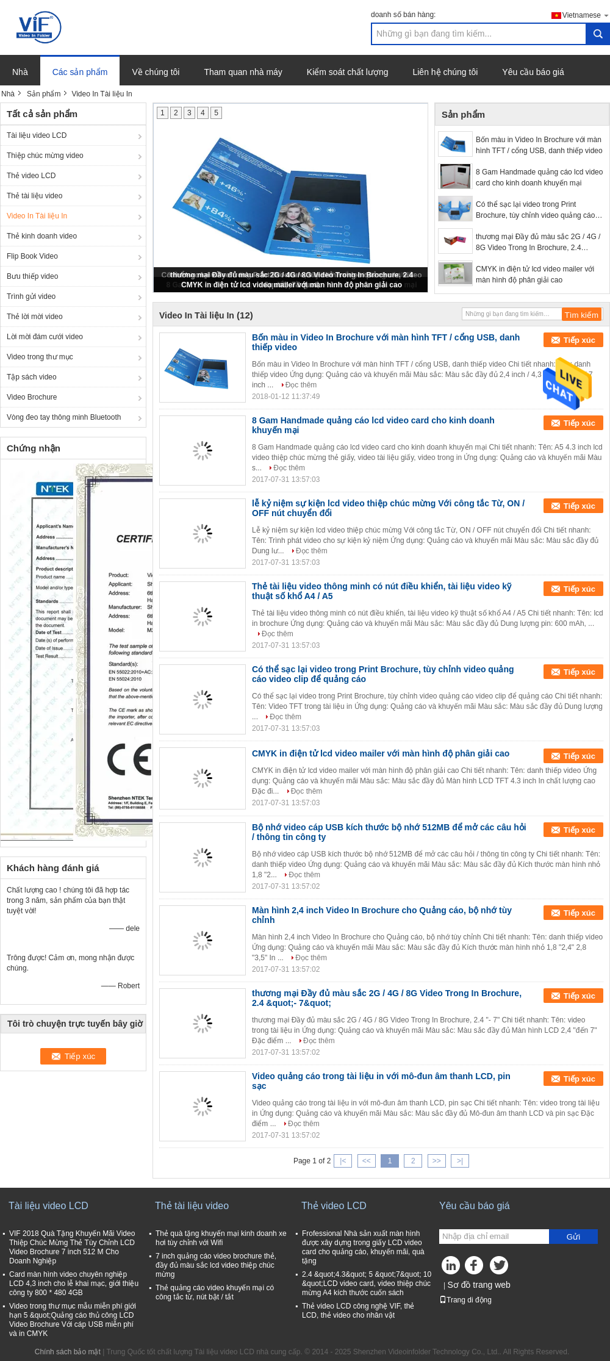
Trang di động (465, 1300)
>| (460, 1161)
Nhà (20, 72)
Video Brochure (32, 397)
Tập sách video (32, 377)
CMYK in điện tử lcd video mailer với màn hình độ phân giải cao (291, 285)
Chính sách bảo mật (68, 1352)
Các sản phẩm (80, 72)
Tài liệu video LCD (36, 135)
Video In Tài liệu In (37, 216)
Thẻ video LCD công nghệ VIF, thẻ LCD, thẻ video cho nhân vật (358, 1311)
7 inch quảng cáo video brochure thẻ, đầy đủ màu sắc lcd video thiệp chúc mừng (216, 1265)
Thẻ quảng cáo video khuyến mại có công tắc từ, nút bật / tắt (215, 1292)
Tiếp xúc (579, 340)
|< (343, 1161)
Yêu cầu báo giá (533, 72)
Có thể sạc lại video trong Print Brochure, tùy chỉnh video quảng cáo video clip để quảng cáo (535, 210)
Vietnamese (586, 15)
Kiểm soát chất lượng (348, 72)
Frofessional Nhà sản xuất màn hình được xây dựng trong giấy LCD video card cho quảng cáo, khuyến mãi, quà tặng (363, 1247)
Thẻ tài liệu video (34, 196)
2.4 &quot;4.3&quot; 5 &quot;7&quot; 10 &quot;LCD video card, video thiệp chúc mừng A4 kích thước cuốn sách (366, 1283)
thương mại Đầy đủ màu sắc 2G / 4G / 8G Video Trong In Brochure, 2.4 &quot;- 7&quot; (538, 242)
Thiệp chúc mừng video (45, 155)
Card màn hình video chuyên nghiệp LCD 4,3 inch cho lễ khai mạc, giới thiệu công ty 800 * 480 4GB (73, 1283)
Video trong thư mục (40, 357)
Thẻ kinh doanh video (42, 236)
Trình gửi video (31, 296)
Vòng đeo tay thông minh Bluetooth (64, 417)
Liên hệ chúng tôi (445, 72)
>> (436, 1161)
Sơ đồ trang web (478, 1285)
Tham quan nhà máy (243, 72)
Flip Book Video (32, 256)
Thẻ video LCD (31, 175)
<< (366, 1161)
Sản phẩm (43, 94)
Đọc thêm (301, 385)
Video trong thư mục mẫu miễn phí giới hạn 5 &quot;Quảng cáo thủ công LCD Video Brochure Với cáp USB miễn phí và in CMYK (72, 1320)
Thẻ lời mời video (35, 316)
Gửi (573, 1236)
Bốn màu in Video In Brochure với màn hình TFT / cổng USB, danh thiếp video (539, 145)
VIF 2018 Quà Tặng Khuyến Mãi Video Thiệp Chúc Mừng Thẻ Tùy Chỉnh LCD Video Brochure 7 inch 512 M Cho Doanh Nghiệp (72, 1247)
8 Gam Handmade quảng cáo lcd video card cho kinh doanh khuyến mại (539, 177)
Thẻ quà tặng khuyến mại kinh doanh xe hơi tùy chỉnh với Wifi (221, 1238)
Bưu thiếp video (32, 276)
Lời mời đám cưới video (45, 336)
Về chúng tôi (155, 72)
